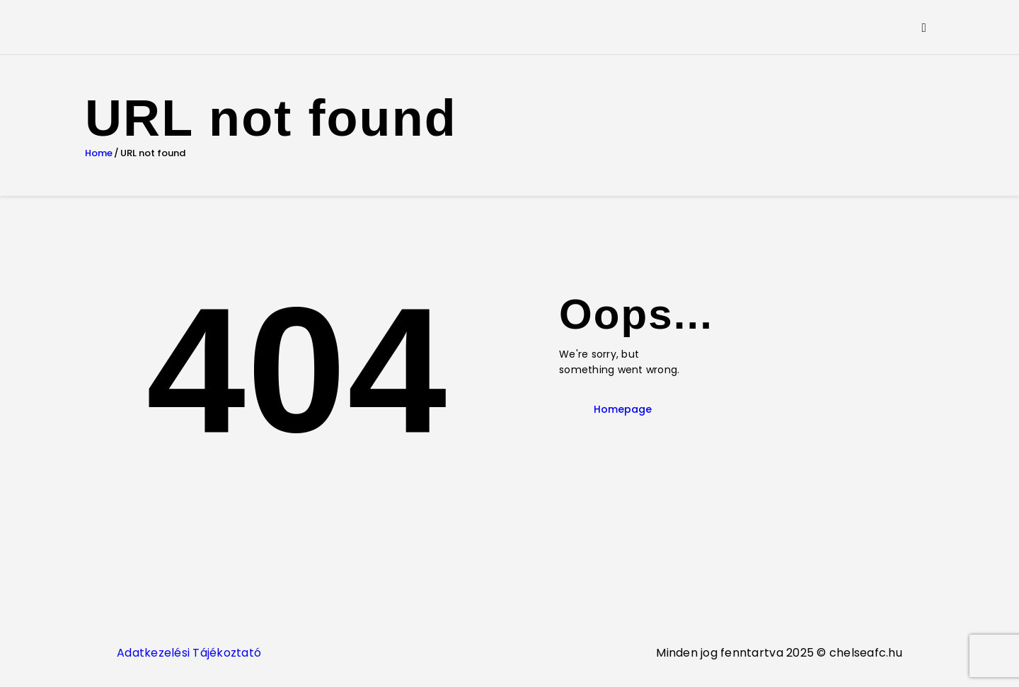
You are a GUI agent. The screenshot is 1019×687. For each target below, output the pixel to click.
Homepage (623, 409)
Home (99, 153)
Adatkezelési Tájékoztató (189, 653)
